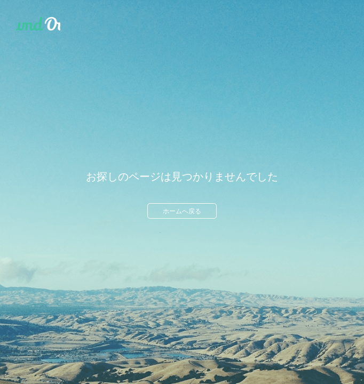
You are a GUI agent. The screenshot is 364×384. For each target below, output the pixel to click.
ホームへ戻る (182, 211)
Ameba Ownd (38, 24)
